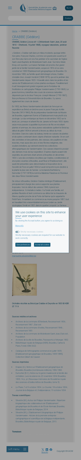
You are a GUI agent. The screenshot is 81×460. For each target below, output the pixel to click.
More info (19, 226)
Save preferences (23, 245)
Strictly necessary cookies (31, 232)
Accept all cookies (42, 245)
